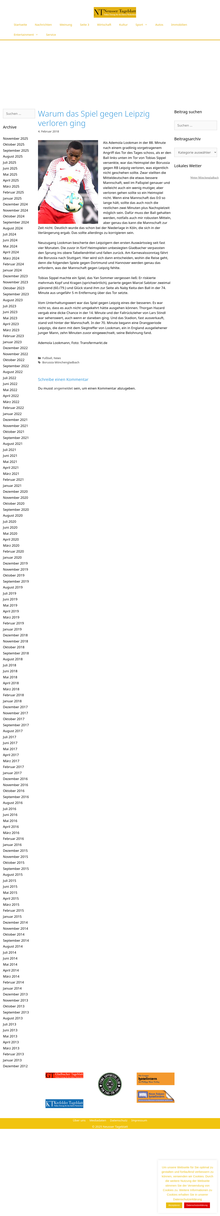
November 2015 (15, 856)
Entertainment (28, 35)
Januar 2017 (12, 773)
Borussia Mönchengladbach (61, 362)
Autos (159, 24)
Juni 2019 (10, 599)
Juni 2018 (10, 671)
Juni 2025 (10, 168)
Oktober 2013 (13, 1006)
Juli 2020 (9, 521)
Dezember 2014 (15, 922)
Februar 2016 (13, 838)
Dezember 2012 (15, 1066)
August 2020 (13, 515)
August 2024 (13, 228)
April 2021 (11, 467)
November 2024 (15, 210)
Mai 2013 (10, 1036)
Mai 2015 (10, 892)
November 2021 (15, 425)
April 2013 (11, 1042)
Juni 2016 (10, 814)
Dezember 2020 (15, 491)
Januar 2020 (12, 557)
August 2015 (13, 874)
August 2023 (13, 300)
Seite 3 (84, 24)
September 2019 (16, 581)
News (57, 358)
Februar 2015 (13, 910)
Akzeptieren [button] (174, 1205)
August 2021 (13, 443)
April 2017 (11, 755)
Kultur (123, 24)
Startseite (20, 24)
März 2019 (11, 617)
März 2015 (11, 904)
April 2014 (11, 970)
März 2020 (11, 545)
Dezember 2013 (15, 994)
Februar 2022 (13, 407)
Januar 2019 (12, 629)
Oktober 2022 (13, 360)
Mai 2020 (10, 533)
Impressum (139, 1120)
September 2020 (16, 509)
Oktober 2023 (13, 288)
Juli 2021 (9, 449)
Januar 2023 (12, 342)
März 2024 (11, 258)
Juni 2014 (10, 958)
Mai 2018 (10, 677)
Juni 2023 (10, 312)
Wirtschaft (104, 24)
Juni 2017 (10, 743)
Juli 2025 (9, 162)
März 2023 (11, 330)
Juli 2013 (9, 1024)
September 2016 (16, 797)
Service (51, 34)
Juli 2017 (9, 737)
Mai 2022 (10, 390)
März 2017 (11, 761)
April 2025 (11, 180)
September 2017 (16, 725)
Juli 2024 (9, 234)
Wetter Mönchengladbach (204, 177)
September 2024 (16, 222)
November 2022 (15, 354)
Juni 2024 (10, 240)
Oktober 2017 (13, 719)
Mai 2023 (10, 318)
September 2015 (16, 868)
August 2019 (13, 587)
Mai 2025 (10, 174)
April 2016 (11, 826)
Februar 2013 (13, 1054)
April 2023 (11, 324)
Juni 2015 (10, 886)
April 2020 (11, 539)
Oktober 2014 (13, 934)
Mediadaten (97, 1120)
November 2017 (15, 713)
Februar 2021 (13, 479)
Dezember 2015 (15, 850)
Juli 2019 (9, 593)
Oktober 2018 (13, 647)
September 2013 (16, 1012)
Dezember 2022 (15, 348)
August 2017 (13, 731)
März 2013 (11, 1048)
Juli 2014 (9, 952)
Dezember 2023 (15, 276)
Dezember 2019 (15, 563)
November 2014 (15, 928)
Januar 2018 (12, 701)
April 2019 (11, 611)
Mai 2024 (10, 246)
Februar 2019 (13, 623)
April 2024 (11, 252)
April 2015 (11, 898)
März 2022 (11, 402)
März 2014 (11, 976)
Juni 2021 (10, 455)
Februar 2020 (13, 551)
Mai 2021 (10, 461)
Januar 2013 (12, 1060)
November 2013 (15, 1000)
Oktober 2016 (13, 790)
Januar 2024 (12, 270)
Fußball (47, 358)
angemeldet (63, 388)
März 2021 (11, 473)
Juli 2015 (9, 880)
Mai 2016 (10, 820)
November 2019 (15, 569)
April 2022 (11, 395)
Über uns (79, 1120)
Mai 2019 (10, 605)
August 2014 (13, 946)
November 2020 (15, 497)
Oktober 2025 (13, 144)
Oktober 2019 (13, 575)
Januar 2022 (12, 413)
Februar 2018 (13, 695)
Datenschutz (118, 1120)
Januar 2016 (12, 844)
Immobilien (179, 24)
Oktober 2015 (13, 862)
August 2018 (13, 659)
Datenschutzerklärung (197, 1205)
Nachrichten (43, 24)
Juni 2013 (10, 1030)
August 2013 (13, 1018)
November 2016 (15, 785)
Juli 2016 (9, 808)
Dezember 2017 (15, 707)
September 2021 (16, 437)
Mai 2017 (10, 749)
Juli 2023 (9, 306)
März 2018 (11, 689)
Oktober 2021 (13, 431)
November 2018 (15, 641)
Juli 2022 (9, 378)
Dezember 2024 (15, 204)
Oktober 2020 (13, 503)
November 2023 (15, 282)
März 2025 (11, 186)
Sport (143, 25)
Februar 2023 (13, 336)
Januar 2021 (12, 485)
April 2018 (11, 683)
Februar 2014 (13, 982)
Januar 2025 (12, 198)
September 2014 (16, 940)
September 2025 (16, 150)
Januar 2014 (12, 988)
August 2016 (13, 802)
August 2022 (13, 371)
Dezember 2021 (15, 419)
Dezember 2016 (15, 778)
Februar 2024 (13, 264)
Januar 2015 (12, 916)
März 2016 (11, 832)
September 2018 (16, 653)
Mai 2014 (10, 964)
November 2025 (15, 138)
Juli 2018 (9, 665)
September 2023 (16, 294)
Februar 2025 (13, 192)
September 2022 (16, 366)
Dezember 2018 (15, 635)
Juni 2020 (10, 527)
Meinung (66, 24)
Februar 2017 (13, 766)
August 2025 (13, 156)
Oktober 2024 (13, 216)
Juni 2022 (10, 383)
